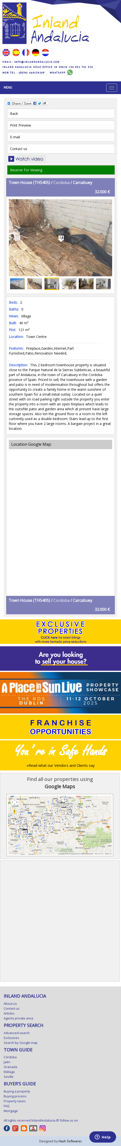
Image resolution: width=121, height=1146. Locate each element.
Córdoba (10, 1057)
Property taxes (15, 1101)
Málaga (9, 1072)
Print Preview (20, 125)
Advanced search (17, 1033)
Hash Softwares (70, 1141)
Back (14, 113)
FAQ (7, 1106)
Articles (9, 1013)
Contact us (18, 148)
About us (10, 1003)
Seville (8, 1076)
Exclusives (11, 1038)
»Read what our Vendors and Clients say (61, 765)
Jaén (7, 1062)
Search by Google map (21, 1042)
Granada (10, 1067)
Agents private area (18, 1018)
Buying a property (17, 1091)
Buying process (15, 1096)
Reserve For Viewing (26, 170)
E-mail (15, 137)
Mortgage (11, 1111)
